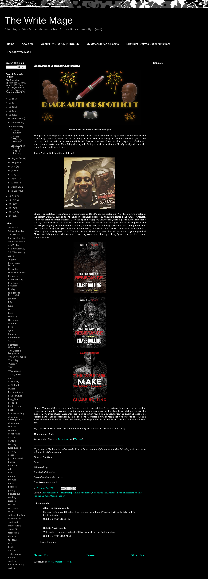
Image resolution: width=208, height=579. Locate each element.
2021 (11, 115)
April (14, 179)
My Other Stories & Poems (103, 44)
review (12, 504)
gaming (12, 451)
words (11, 557)
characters (13, 423)
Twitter (78, 439)
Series (11, 341)
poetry (11, 490)
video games (14, 554)
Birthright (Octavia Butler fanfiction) (148, 44)
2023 (11, 107)
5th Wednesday (16, 252)
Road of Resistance (127, 493)
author (11, 389)
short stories (14, 518)
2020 (12, 196)
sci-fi (11, 511)
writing (12, 568)
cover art (13, 430)
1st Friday (13, 227)
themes (12, 536)
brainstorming (16, 413)
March (15, 183)
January (15, 191)
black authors (84, 493)
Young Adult (15, 374)
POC (10, 327)
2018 (11, 204)
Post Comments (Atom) (60, 562)
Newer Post (42, 555)
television (13, 533)
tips (10, 543)
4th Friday (13, 245)
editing (12, 441)
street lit (12, 529)
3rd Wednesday (16, 241)
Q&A (10, 330)
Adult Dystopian (67, 493)
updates (12, 550)
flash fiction (14, 448)
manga (12, 476)
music (11, 483)
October (112, 493)
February (16, 187)
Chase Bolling (99, 493)
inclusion (13, 465)
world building (16, 564)
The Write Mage (39, 20)
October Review (16, 131)
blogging (13, 399)
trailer (11, 547)
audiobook (13, 385)
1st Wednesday (50, 493)
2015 (11, 216)
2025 (12, 99)
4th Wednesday (16, 249)
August (15, 162)
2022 (12, 111)
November (17, 122)
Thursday (13, 360)
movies (12, 480)
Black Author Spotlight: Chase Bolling (18, 150)
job (10, 469)
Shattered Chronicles (14, 346)
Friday (11, 289)
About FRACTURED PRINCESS (60, 44)
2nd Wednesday (16, 238)
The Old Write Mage (19, 52)
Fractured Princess (13, 284)
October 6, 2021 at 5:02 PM (57, 536)
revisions (13, 508)
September (17, 158)
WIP (10, 367)
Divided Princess (17, 272)
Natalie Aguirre (51, 528)
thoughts (13, 540)
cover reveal (14, 434)
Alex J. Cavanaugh (53, 508)
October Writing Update (16, 139)
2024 (12, 103)
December (16, 118)
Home (10, 44)
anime (11, 378)
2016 (11, 212)
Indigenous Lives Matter (15, 294)
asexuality (13, 381)
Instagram (63, 439)
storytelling (14, 526)
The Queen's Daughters (14, 352)
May (14, 175)
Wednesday (14, 371)
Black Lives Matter (14, 264)
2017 (11, 208)
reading (12, 497)
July (13, 166)
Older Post (138, 555)
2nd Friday (14, 234)
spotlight (13, 522)
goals (11, 455)
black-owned (15, 396)
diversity (13, 437)
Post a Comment (48, 542)
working (12, 561)
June (13, 170)
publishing (14, 494)
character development (15, 418)
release (12, 501)
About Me (27, 44)
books (11, 410)
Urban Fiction (57, 496)
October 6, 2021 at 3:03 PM (57, 519)
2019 (11, 200)
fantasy (12, 444)
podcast (12, 487)
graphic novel (15, 458)
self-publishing (16, 515)
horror (11, 462)
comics (12, 426)
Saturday (13, 334)
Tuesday (12, 364)
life (10, 472)
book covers (14, 406)
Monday (12, 316)
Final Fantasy (15, 279)
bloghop (12, 403)
